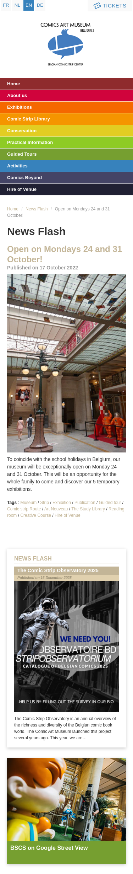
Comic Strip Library (28, 119)
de (40, 5)
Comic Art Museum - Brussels (66, 37)
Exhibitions (19, 107)
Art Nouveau (56, 508)
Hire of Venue (22, 189)
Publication (84, 502)
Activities (17, 165)
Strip (44, 502)
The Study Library (88, 508)
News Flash (37, 209)
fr (6, 5)
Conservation (22, 130)
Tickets (109, 6)
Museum (28, 502)
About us (17, 95)
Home (13, 83)
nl (18, 5)
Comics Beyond (24, 177)
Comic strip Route (24, 508)
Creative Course (35, 515)
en (29, 5)
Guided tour (110, 502)
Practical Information (30, 142)
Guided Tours (22, 154)
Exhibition (61, 502)
